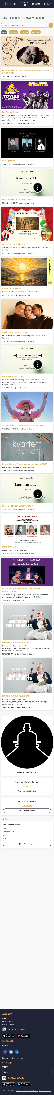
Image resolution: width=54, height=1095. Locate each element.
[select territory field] (27, 1072)
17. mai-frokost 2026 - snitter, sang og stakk (22, 425)
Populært (13, 32)
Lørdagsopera (8, 161)
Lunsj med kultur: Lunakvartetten (17, 506)
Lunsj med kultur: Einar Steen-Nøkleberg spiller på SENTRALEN (25, 71)
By (4, 836)
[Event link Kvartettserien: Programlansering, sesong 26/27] (27, 447)
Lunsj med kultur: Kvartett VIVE (16, 199)
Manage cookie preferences (12, 1058)
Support (5, 1067)
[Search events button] (50, 25)
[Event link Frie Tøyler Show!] (27, 95)
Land (4, 1069)
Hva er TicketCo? (8, 1024)
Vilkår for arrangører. (45, 1091)
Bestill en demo (7, 1021)
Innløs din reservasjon (27, 811)
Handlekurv (24, 4)
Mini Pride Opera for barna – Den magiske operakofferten (21, 590)
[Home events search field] (27, 25)
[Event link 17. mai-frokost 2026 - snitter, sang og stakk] (27, 407)
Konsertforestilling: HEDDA (14, 332)
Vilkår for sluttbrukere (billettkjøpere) (27, 1091)
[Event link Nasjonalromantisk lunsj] (27, 360)
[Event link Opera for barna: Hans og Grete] (27, 224)
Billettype (35, 32)
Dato (4, 32)
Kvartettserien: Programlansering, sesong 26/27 (24, 464)
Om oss (5, 1045)
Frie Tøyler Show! (10, 112)
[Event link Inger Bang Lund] (27, 529)
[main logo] (10, 4)
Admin (4, 1018)
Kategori (24, 32)
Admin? (48, 4)
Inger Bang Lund (9, 547)
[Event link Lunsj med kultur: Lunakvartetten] (27, 489)
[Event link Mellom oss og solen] (27, 272)
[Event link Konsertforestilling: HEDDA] (27, 314)
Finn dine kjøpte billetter (27, 791)
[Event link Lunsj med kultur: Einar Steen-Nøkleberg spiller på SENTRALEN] (27, 51)
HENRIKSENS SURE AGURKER (15, 642)
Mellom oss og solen (11, 288)
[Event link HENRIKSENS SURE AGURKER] (27, 622)
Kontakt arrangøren (27, 844)
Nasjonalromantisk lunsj (13, 376)
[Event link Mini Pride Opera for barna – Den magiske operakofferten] (27, 572)
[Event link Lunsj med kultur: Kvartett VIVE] (27, 182)
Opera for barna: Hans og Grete (17, 244)
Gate (4, 829)
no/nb (36, 4)
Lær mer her (27, 786)
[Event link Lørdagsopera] (27, 143)
